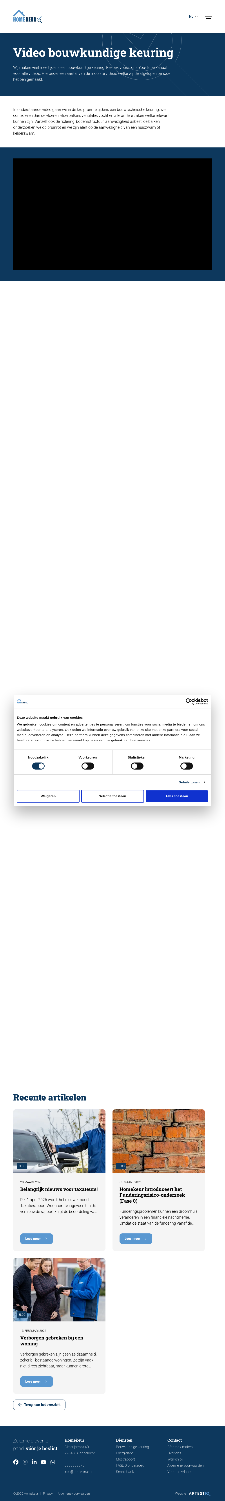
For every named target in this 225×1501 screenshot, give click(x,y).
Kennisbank (125, 1472)
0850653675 (74, 1465)
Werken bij (175, 1459)
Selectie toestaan (112, 796)
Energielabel (125, 1453)
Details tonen (189, 782)
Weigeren (48, 796)
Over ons (174, 1453)
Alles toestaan (176, 796)
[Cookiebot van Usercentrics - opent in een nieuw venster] (189, 701)
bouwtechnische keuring (138, 110)
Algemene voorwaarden (185, 1465)
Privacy (48, 1493)
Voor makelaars (179, 1472)
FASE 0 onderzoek (130, 1465)
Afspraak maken (180, 1447)
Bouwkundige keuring (132, 1447)
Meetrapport (125, 1459)
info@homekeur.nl (78, 1472)
